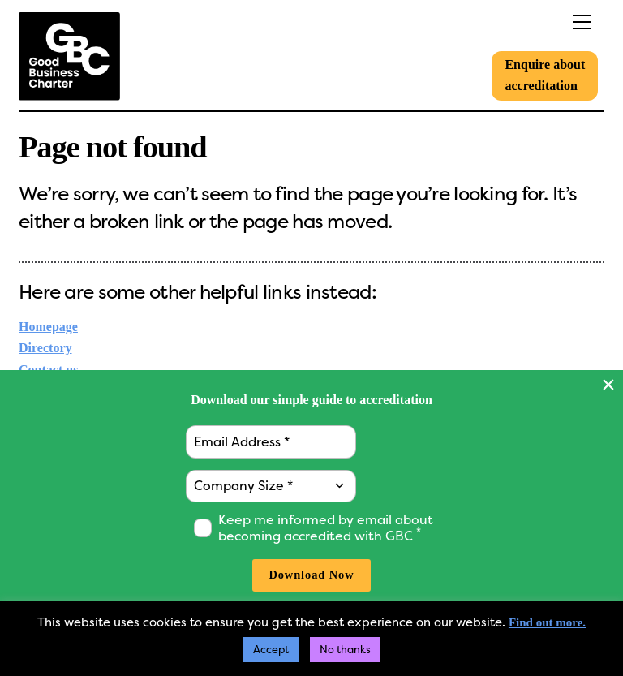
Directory (45, 348)
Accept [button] (271, 650)
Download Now (311, 574)
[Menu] (549, 22)
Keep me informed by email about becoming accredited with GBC (325, 528)
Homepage (48, 327)
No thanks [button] (345, 650)
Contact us (48, 370)
